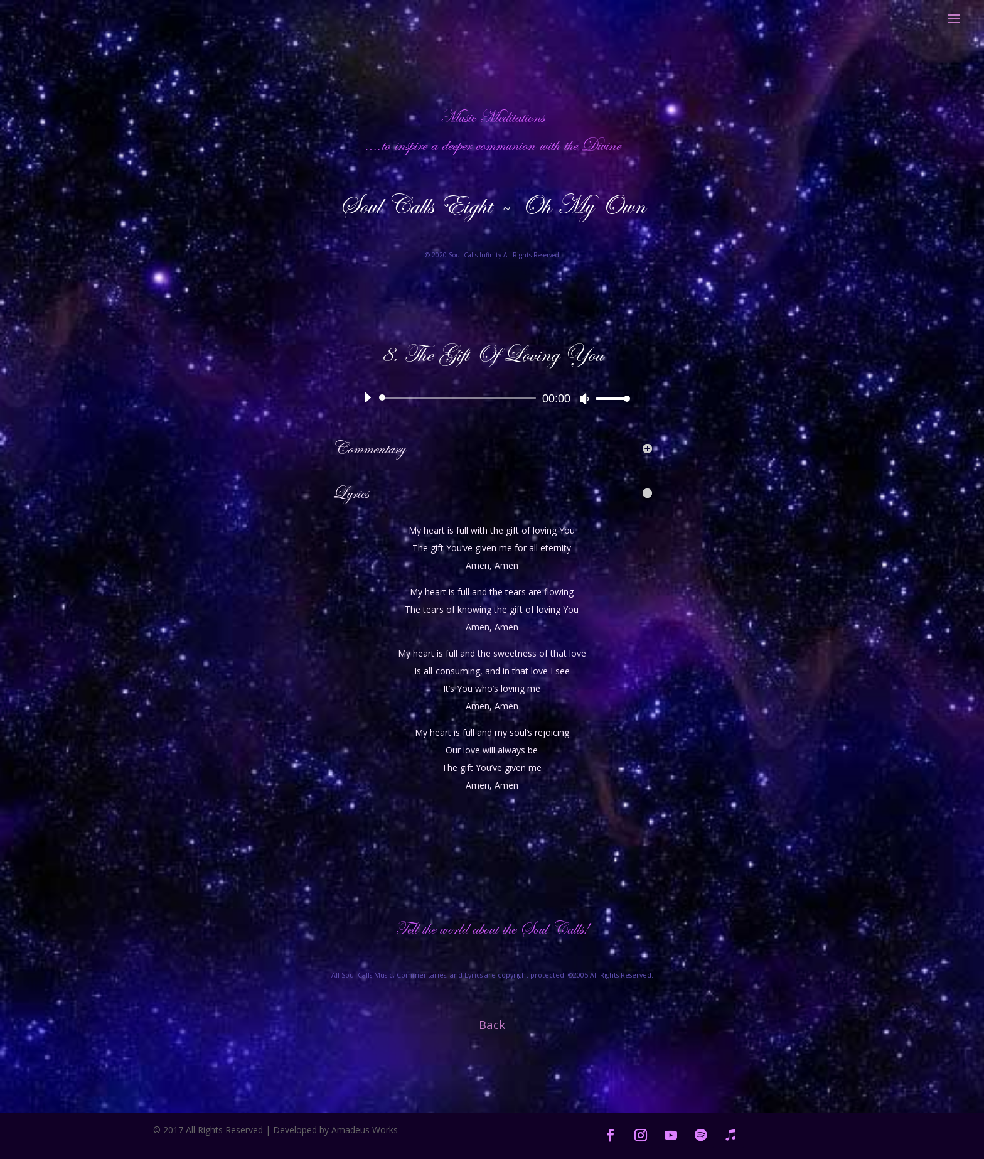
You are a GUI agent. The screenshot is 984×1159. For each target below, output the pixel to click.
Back (492, 1024)
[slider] (459, 398)
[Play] (367, 397)
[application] (492, 398)
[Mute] (584, 398)
